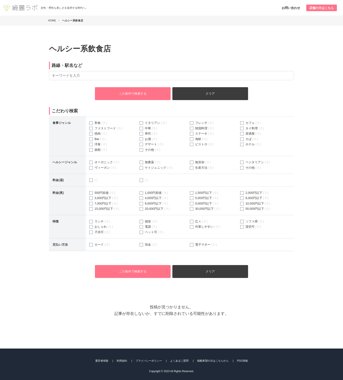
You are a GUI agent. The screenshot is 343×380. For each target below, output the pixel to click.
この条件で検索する (133, 93)
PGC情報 (242, 360)
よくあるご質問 (179, 360)
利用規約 (122, 360)
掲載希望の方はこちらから (213, 360)
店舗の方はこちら (321, 8)
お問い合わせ (291, 8)
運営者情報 (101, 360)
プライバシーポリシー (149, 360)
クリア (210, 93)
